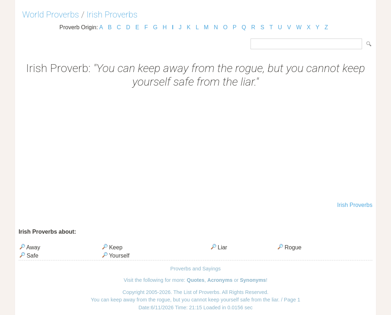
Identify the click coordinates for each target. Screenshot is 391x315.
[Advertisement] (195, 145)
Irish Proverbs (112, 15)
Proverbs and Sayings (195, 268)
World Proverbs (50, 15)
